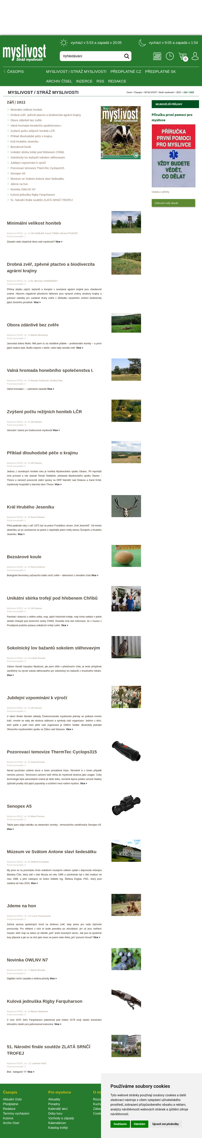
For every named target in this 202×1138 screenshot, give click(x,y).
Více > (58, 241)
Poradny (54, 1104)
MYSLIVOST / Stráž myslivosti (76, 71)
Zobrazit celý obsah (166, 203)
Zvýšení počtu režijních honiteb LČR (32, 130)
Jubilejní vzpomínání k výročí (28, 162)
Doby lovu (55, 1113)
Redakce (117, 81)
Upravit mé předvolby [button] (165, 1124)
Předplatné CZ (125, 71)
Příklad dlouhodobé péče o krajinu (31, 136)
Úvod (129, 92)
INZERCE (84, 81)
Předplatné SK (160, 71)
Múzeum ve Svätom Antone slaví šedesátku (37, 178)
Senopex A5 (17, 173)
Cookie (99, 1113)
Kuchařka (100, 1104)
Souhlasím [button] (120, 1124)
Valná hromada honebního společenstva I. (36, 125)
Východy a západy (61, 1118)
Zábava (98, 1108)
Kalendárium (57, 1123)
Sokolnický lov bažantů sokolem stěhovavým (37, 157)
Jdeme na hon (19, 184)
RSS (100, 81)
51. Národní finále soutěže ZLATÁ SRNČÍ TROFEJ (41, 200)
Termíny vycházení (16, 1113)
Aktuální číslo (12, 1099)
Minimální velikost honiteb (26, 109)
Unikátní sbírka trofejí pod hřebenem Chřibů (37, 152)
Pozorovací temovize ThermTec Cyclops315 (37, 168)
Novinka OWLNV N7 (23, 189)
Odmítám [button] (139, 1124)
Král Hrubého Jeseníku (24, 141)
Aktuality (54, 1099)
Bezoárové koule (20, 146)
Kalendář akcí (58, 1108)
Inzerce (8, 1118)
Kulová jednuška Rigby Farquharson (32, 194)
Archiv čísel (59, 81)
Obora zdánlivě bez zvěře (26, 120)
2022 (178, 92)
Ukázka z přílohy (160, 192)
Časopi (138, 92)
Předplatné (10, 1104)
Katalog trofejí (58, 1127)
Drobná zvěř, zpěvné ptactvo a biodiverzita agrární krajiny (45, 115)
